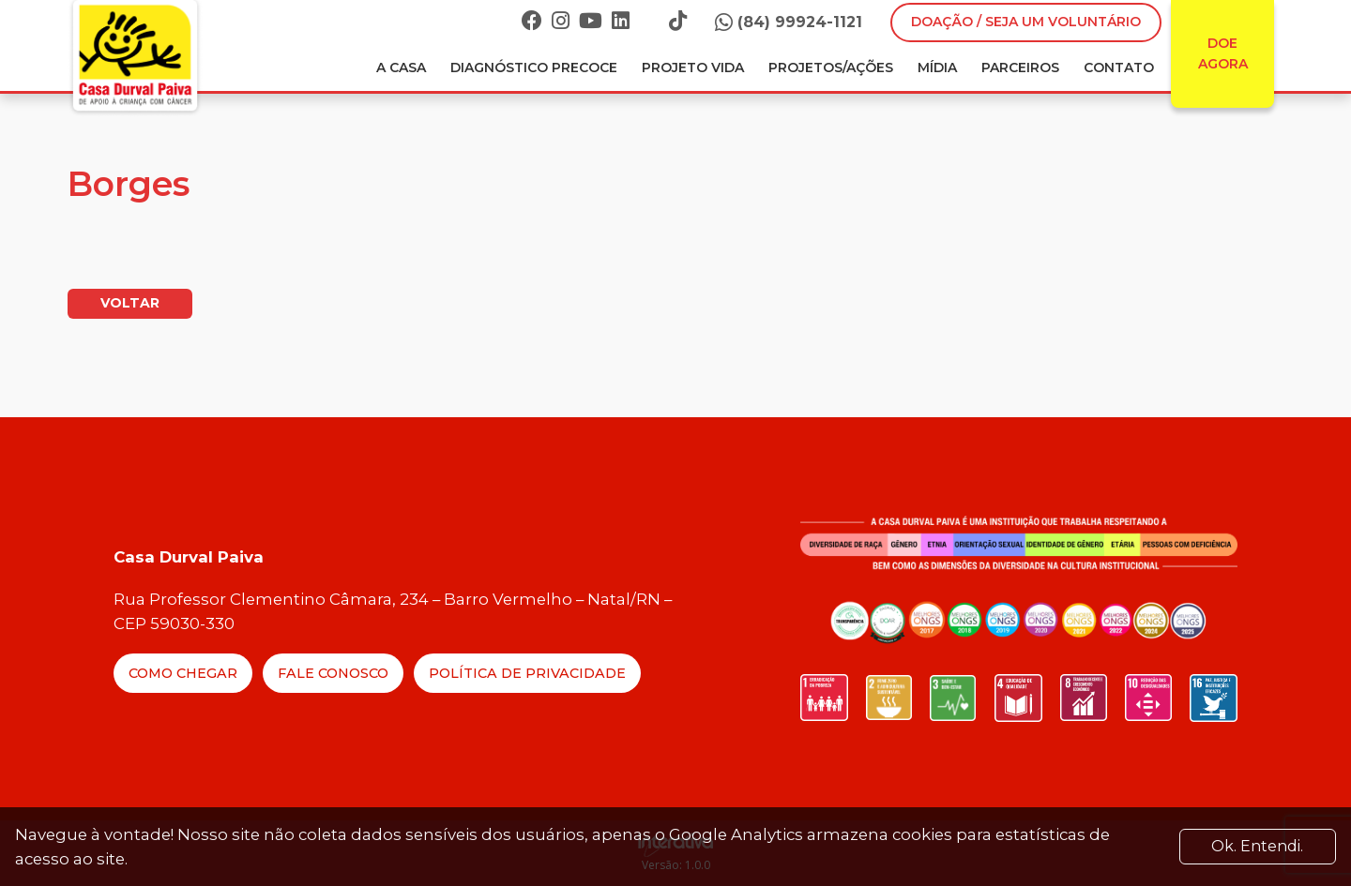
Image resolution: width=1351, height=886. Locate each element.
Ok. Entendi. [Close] (1257, 846)
